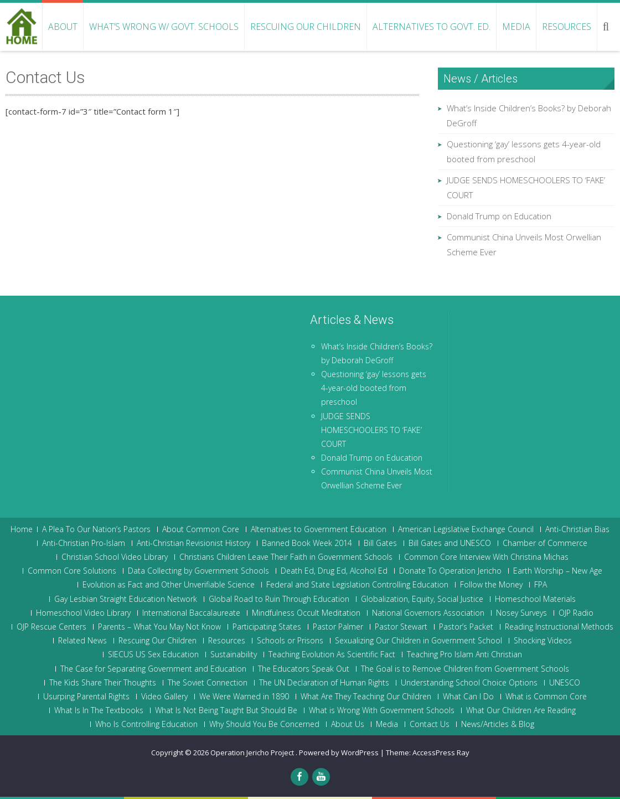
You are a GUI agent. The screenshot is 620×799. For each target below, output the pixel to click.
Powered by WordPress (339, 752)
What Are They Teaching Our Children (366, 696)
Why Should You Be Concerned (264, 724)
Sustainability (233, 654)
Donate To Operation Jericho (450, 571)
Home (22, 529)
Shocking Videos (543, 640)
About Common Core (200, 529)
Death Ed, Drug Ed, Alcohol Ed (334, 571)
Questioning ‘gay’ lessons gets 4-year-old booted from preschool (373, 388)
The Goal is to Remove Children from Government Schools (465, 669)
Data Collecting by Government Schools (198, 571)
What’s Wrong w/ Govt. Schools (164, 26)
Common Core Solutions (72, 571)
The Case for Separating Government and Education (153, 669)
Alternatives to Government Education (318, 529)
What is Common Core (546, 696)
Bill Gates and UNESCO (450, 543)
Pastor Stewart (401, 627)
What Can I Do (468, 696)
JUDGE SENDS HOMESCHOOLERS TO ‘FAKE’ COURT (371, 430)
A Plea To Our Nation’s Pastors (96, 529)
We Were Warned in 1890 (244, 696)
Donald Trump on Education (499, 215)
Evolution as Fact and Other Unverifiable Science (168, 584)
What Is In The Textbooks (98, 710)
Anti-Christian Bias (577, 529)
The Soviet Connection (207, 682)
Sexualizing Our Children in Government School (418, 640)
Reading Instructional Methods (559, 627)
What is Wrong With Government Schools (381, 710)
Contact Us (430, 724)
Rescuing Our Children (305, 26)
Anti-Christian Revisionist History (193, 543)
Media (516, 26)
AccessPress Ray (440, 752)
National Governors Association (428, 613)
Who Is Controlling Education (146, 724)
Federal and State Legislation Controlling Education (357, 584)
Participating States (266, 627)
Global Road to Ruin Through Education (279, 599)
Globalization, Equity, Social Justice (422, 599)
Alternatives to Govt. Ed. (431, 26)
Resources (566, 26)
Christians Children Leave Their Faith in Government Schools (285, 557)
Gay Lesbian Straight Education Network (125, 599)
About (63, 26)
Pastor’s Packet (466, 627)
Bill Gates (380, 543)
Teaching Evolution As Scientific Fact (331, 654)
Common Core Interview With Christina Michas (486, 557)
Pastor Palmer (338, 627)
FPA (540, 584)
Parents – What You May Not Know (159, 627)
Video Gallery (164, 696)
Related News (82, 640)
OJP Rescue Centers (51, 627)
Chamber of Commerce (545, 543)
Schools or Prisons (290, 640)
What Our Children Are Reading (521, 710)
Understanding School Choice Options (469, 682)
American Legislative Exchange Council (466, 529)
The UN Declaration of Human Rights (324, 682)
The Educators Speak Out (303, 669)
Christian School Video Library (114, 557)
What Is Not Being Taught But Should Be (226, 710)
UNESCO (564, 682)
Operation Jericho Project (253, 752)
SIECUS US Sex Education (153, 654)
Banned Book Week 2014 (307, 543)
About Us (347, 724)
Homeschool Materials (535, 599)
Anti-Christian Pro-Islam (83, 543)
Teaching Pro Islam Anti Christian (464, 654)
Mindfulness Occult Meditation (306, 613)
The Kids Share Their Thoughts (102, 682)
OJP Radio (576, 613)
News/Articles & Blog (497, 724)
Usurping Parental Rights (86, 696)
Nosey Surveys (521, 613)
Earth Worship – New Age (557, 571)
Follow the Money (491, 584)
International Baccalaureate (191, 613)
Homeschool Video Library (83, 613)
